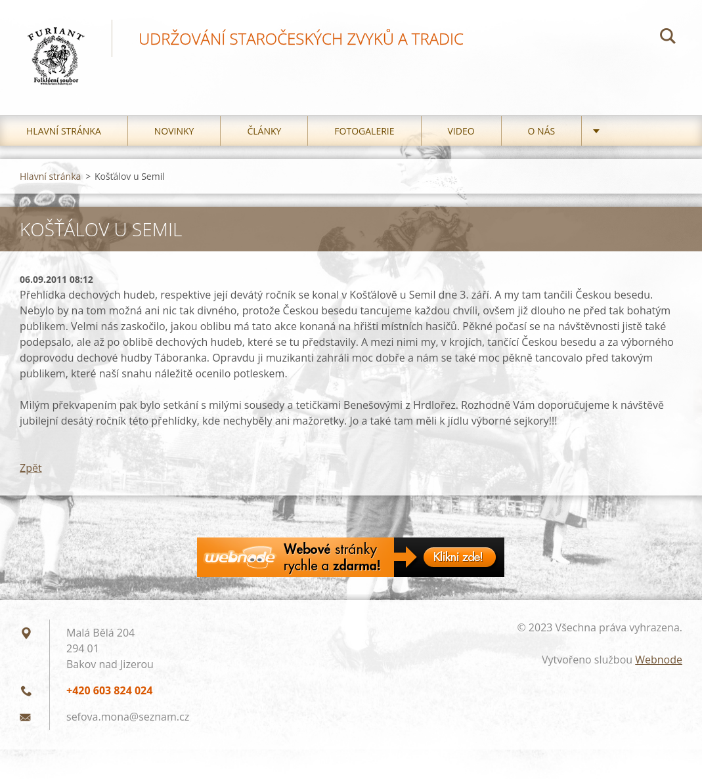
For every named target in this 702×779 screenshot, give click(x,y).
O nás (542, 131)
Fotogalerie (364, 131)
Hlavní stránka (63, 131)
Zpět (31, 468)
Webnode (658, 659)
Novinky (174, 131)
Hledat (668, 38)
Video (461, 131)
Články (264, 131)
